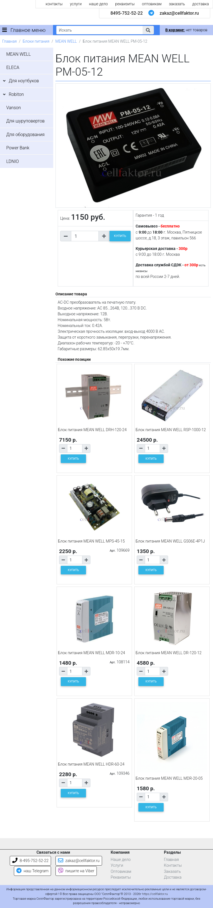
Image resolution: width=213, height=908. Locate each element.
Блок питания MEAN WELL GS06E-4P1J (170, 541)
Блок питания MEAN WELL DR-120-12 (169, 653)
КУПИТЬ (120, 236)
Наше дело (121, 859)
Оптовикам (121, 871)
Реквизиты (121, 877)
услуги (76, 4)
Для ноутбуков (24, 80)
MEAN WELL (66, 41)
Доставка (173, 877)
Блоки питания (36, 41)
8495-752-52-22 (126, 13)
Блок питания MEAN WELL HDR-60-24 (91, 764)
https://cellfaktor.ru (155, 894)
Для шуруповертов (25, 121)
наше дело (98, 4)
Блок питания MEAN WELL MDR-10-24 (91, 653)
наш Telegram (32, 871)
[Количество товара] (85, 236)
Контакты (173, 865)
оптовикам (152, 4)
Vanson (13, 107)
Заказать (172, 871)
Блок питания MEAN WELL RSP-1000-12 (171, 430)
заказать (177, 4)
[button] (148, 30)
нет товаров (186, 30)
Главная (9, 41)
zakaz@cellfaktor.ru (179, 13)
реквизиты (125, 4)
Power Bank (17, 147)
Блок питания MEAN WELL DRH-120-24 (92, 430)
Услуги (117, 865)
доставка (200, 4)
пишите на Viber (76, 871)
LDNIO (12, 161)
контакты (54, 4)
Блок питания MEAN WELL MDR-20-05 (169, 778)
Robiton (16, 94)
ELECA (12, 67)
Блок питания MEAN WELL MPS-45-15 (91, 541)
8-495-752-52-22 (30, 860)
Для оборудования (25, 134)
